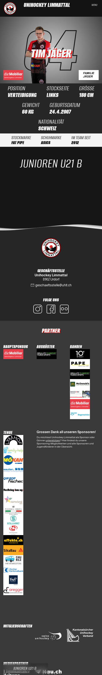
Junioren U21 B (51, 163)
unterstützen (53, 440)
